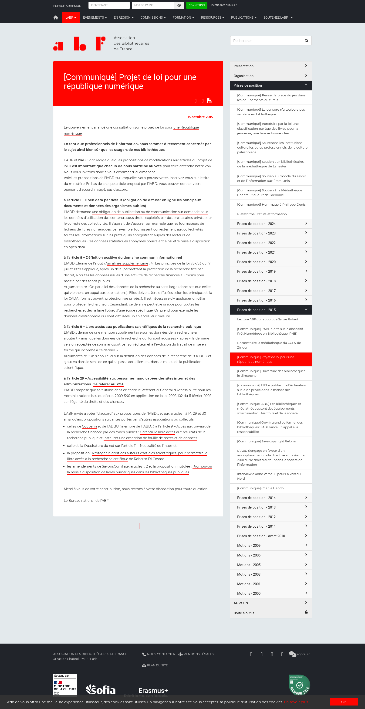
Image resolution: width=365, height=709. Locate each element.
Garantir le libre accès (157, 432)
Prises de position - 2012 (272, 517)
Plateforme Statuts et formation (262, 214)
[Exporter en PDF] (210, 100)
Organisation (271, 76)
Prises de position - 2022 (272, 243)
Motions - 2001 (272, 584)
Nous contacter (158, 654)
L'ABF (70, 17)
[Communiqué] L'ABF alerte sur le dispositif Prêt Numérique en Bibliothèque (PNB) (270, 331)
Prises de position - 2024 (272, 223)
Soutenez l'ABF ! (278, 17)
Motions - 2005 (272, 565)
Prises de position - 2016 (272, 300)
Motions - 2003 (272, 574)
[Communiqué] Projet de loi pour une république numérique (265, 359)
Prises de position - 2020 (272, 262)
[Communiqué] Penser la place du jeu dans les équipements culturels (271, 97)
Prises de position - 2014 (272, 497)
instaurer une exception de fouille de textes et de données (150, 438)
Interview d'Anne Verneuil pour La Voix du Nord (269, 476)
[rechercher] (307, 40)
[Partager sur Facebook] (196, 100)
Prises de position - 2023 (272, 233)
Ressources (212, 17)
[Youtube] (272, 654)
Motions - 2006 (272, 555)
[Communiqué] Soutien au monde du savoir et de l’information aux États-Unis (271, 178)
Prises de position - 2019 (272, 271)
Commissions (153, 17)
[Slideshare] (282, 654)
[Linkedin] (261, 654)
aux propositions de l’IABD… (136, 413)
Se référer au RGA (108, 384)
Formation (183, 17)
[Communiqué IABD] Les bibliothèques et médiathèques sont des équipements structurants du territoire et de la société (269, 408)
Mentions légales (196, 654)
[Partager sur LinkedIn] (203, 100)
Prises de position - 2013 (272, 507)
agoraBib (300, 654)
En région (124, 17)
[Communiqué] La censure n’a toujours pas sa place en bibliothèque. (271, 112)
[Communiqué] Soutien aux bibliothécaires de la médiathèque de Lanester (270, 164)
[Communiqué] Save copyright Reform (266, 441)
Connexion (197, 5)
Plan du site (155, 665)
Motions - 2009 (272, 545)
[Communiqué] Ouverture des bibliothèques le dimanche (271, 373)
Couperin (89, 426)
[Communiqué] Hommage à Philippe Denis (271, 204)
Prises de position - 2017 (272, 290)
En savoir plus (296, 702)
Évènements (95, 17)
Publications (244, 17)
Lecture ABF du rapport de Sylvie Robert (267, 319)
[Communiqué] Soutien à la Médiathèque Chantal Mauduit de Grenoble (269, 192)
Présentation (271, 66)
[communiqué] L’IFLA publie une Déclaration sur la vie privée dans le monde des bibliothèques (271, 389)
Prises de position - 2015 (272, 310)
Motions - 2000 (272, 593)
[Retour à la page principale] (56, 17)
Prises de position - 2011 (272, 526)
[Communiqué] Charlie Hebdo (260, 488)
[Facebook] (251, 654)
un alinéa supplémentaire (127, 263)
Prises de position (271, 85)
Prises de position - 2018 (272, 281)
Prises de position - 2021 (272, 252)
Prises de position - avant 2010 (272, 536)
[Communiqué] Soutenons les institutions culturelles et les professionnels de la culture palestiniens (272, 147)
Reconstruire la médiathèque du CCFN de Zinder (269, 345)
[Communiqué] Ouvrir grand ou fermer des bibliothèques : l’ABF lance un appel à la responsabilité (270, 427)
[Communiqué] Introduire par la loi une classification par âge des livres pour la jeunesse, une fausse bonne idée (268, 128)
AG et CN (271, 603)
